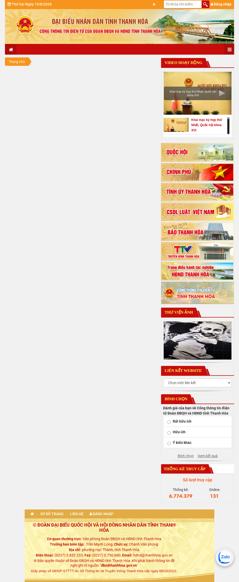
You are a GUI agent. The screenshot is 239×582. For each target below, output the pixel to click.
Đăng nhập (221, 4)
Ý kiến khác (182, 443)
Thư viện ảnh (178, 312)
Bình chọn (186, 456)
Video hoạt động (183, 63)
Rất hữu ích (182, 421)
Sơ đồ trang (52, 514)
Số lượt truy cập (197, 479)
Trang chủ (17, 62)
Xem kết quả (208, 456)
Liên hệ (76, 514)
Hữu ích (179, 432)
